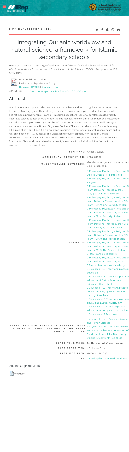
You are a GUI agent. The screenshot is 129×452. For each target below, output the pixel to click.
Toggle (6, 6)
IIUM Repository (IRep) (30, 29)
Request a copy (50, 87)
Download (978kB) (29, 87)
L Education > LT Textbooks (102, 314)
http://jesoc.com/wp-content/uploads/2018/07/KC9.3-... (56, 91)
